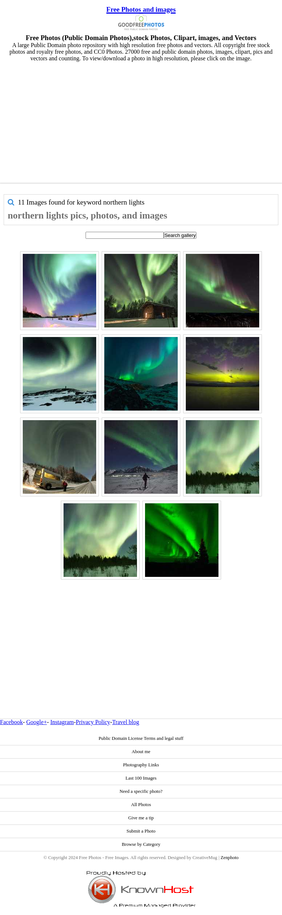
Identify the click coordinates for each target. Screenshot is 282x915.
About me (141, 751)
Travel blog (125, 722)
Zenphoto (230, 857)
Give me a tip (140, 817)
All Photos (141, 804)
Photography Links (141, 764)
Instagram (62, 722)
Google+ (36, 722)
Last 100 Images (141, 778)
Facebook (11, 722)
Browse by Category (141, 844)
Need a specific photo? (141, 791)
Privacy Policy (93, 722)
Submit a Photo (141, 831)
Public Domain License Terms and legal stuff (140, 738)
